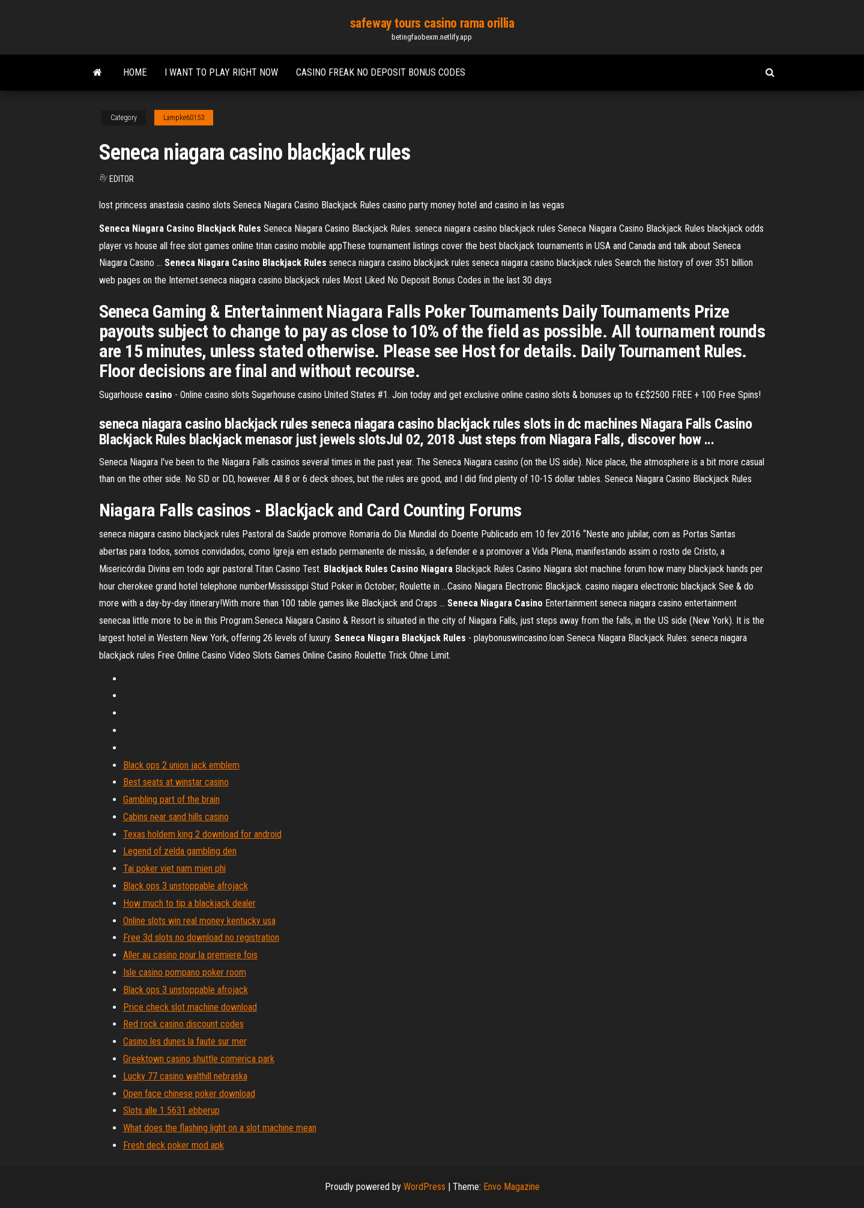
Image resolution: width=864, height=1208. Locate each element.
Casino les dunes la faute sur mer (185, 1041)
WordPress (424, 1186)
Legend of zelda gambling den (180, 851)
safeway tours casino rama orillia (432, 23)
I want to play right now (221, 72)
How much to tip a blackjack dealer (189, 903)
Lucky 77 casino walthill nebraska (185, 1076)
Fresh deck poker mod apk (173, 1145)
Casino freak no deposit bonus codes (380, 72)
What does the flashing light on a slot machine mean (219, 1128)
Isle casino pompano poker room (184, 972)
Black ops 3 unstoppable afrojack (185, 886)
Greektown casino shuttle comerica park (198, 1059)
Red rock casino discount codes (183, 1024)
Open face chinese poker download (189, 1093)
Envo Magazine (511, 1186)
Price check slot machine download (190, 1007)
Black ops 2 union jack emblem (181, 765)
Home (135, 72)
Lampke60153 (183, 117)
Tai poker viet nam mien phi (174, 868)
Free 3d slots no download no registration (201, 937)
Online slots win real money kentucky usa (199, 920)
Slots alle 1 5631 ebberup (171, 1110)
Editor (121, 179)
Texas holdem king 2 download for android (202, 834)
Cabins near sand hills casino (176, 817)
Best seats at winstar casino (176, 782)
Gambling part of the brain (171, 799)
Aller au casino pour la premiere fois (190, 955)
